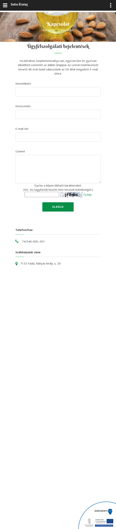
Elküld (57, 207)
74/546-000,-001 (33, 241)
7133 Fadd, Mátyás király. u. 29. (40, 263)
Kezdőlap (49, 30)
